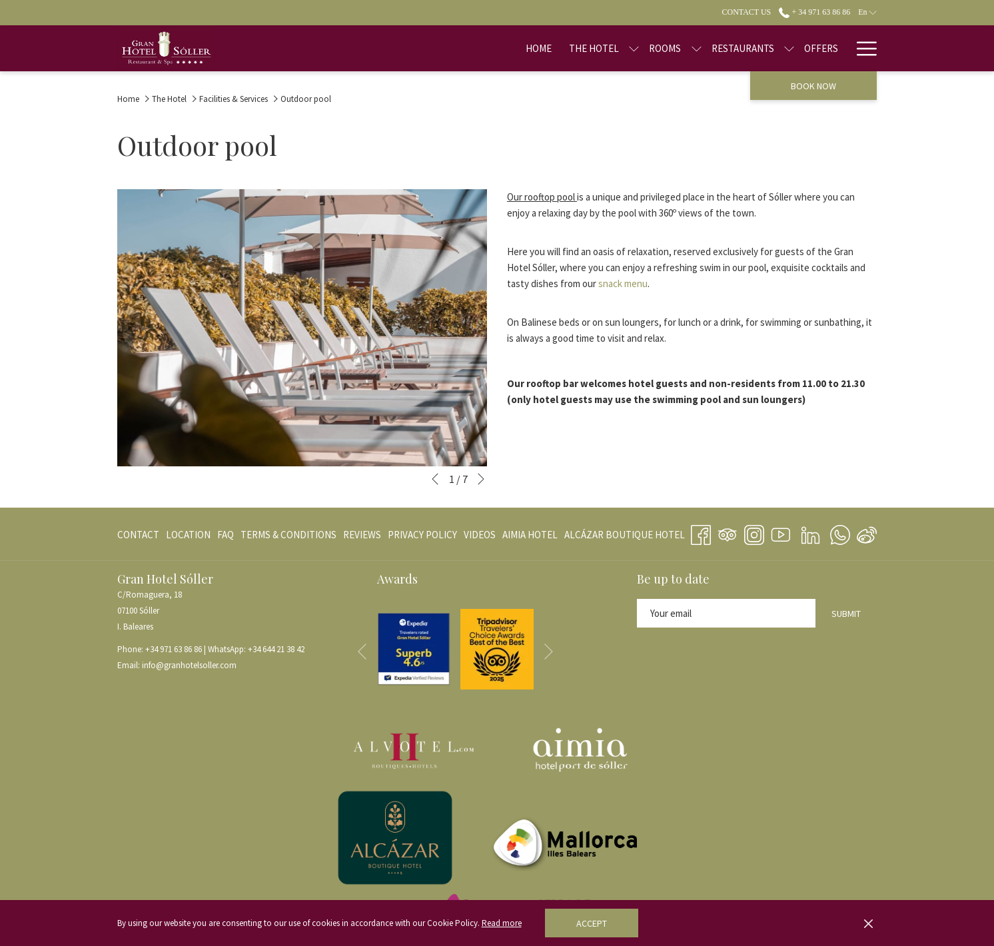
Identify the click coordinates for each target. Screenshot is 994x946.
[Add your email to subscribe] (726, 613)
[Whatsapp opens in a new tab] (840, 533)
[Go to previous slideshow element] (435, 479)
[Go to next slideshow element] (481, 479)
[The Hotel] (552, 48)
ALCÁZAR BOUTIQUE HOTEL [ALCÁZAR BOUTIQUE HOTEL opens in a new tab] (624, 537)
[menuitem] (140, 535)
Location (188, 534)
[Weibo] (867, 533)
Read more (502, 923)
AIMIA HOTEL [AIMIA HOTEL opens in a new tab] (530, 537)
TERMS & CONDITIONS (288, 534)
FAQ (225, 534)
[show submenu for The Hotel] (592, 48)
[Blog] (826, 48)
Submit (846, 614)
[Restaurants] (700, 48)
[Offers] (779, 48)
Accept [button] (591, 923)
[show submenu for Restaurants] (747, 48)
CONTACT (138, 534)
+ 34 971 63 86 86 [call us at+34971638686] (814, 12)
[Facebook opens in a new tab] (701, 533)
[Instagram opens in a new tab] (754, 533)
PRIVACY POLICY (422, 534)
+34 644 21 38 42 (276, 649)
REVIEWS (362, 534)
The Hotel (169, 99)
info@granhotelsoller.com (189, 665)
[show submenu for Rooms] (654, 48)
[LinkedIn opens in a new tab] (810, 533)
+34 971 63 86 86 (173, 649)
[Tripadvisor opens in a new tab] (728, 533)
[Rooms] (623, 48)
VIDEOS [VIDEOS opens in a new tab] (480, 537)
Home (128, 99)
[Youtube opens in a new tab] (781, 533)
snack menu (623, 283)
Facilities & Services (233, 99)
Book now (813, 86)
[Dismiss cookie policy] (868, 923)
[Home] (496, 48)
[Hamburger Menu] (862, 48)
